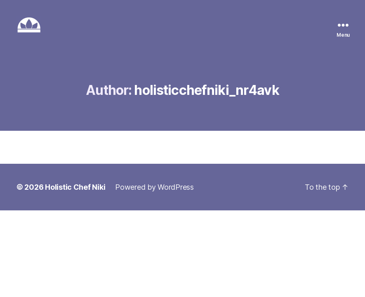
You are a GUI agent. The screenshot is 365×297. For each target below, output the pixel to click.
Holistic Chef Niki (75, 187)
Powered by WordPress (154, 187)
